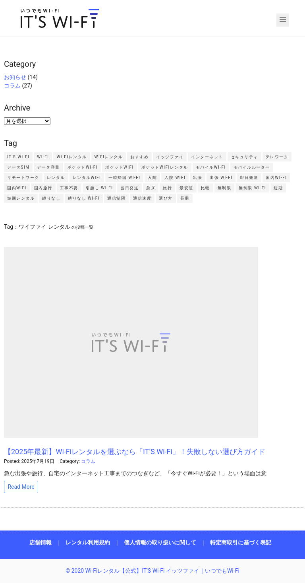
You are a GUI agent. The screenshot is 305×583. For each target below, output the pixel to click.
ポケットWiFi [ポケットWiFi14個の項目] (119, 167)
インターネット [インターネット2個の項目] (207, 157)
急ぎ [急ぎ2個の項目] (150, 188)
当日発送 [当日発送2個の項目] (129, 188)
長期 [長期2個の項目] (184, 198)
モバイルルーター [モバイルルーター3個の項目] (252, 167)
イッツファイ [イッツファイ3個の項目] (169, 157)
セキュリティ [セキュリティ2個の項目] (244, 157)
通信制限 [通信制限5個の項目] (116, 198)
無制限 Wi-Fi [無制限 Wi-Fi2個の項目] (252, 188)
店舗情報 (40, 542)
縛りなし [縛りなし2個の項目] (51, 198)
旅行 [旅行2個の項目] (167, 188)
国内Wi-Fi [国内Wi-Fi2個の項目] (276, 177)
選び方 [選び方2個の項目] (166, 198)
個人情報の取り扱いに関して (160, 542)
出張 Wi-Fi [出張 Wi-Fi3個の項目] (221, 177)
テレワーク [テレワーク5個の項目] (277, 157)
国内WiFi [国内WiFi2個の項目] (17, 188)
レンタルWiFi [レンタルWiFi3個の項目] (87, 177)
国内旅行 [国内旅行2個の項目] (43, 188)
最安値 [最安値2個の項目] (186, 188)
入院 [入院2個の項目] (152, 177)
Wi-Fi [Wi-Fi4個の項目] (43, 157)
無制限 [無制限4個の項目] (225, 188)
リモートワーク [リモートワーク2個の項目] (23, 177)
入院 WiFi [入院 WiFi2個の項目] (174, 177)
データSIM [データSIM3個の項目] (18, 167)
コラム (12, 85)
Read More (21, 487)
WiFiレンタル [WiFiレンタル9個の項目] (109, 157)
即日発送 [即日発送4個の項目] (249, 177)
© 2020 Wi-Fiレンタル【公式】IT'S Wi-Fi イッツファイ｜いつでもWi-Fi (152, 570)
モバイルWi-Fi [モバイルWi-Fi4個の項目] (211, 167)
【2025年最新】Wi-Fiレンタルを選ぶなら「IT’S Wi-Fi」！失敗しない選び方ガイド (134, 451)
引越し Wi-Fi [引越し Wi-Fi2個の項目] (99, 188)
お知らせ (15, 77)
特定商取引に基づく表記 (240, 542)
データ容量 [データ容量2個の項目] (48, 167)
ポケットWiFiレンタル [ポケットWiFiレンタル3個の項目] (164, 167)
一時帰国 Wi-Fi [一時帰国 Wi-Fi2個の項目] (124, 177)
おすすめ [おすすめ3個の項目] (139, 157)
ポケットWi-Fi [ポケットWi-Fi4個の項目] (83, 167)
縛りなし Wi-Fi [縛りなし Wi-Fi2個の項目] (84, 198)
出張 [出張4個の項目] (197, 177)
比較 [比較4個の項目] (205, 188)
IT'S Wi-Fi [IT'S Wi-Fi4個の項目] (18, 157)
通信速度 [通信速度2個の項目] (142, 198)
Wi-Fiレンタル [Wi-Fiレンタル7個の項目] (71, 157)
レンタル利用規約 (88, 542)
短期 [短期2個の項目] (278, 188)
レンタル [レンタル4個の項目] (56, 177)
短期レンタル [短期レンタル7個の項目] (21, 198)
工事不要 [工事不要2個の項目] (69, 188)
